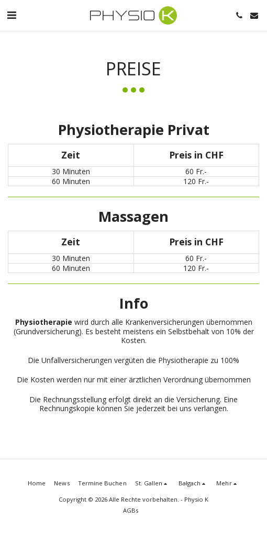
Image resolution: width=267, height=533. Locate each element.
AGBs (130, 510)
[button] (11, 15)
